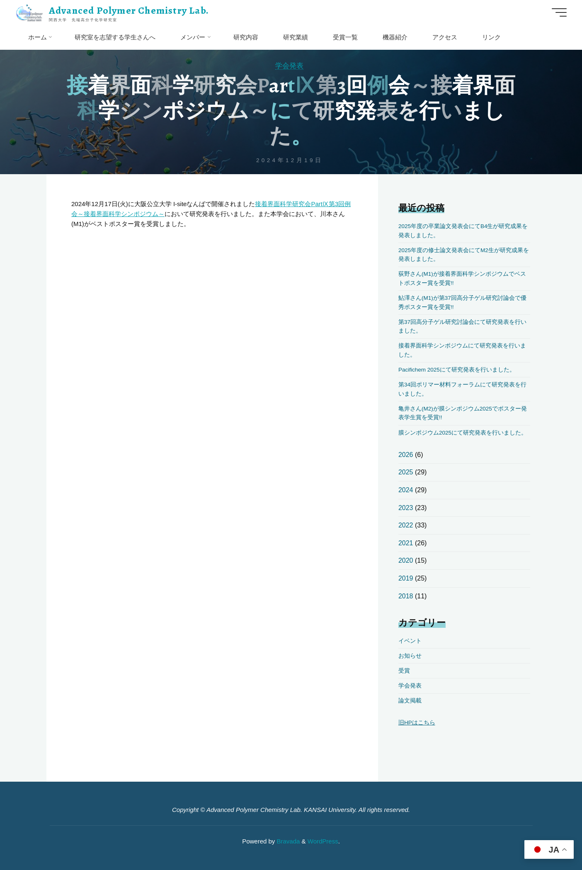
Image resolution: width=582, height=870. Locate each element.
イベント (410, 641)
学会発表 (289, 65)
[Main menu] (559, 12)
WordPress (323, 841)
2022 (405, 525)
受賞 (404, 671)
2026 (405, 454)
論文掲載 (410, 700)
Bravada (287, 841)
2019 (405, 578)
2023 (405, 507)
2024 (405, 489)
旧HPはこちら (416, 722)
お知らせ (410, 656)
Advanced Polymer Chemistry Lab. (129, 10)
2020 (405, 560)
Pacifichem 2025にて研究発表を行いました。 (456, 370)
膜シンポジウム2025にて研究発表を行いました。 (462, 433)
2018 (405, 596)
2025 (405, 472)
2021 (405, 543)
